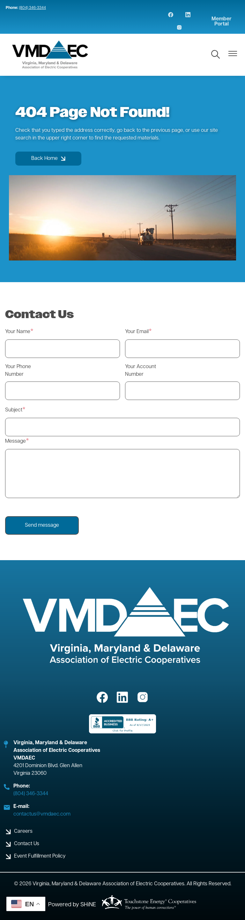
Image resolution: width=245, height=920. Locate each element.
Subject (13, 410)
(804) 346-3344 (32, 8)
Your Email (137, 331)
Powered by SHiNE (72, 905)
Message (15, 441)
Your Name (17, 331)
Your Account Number (140, 370)
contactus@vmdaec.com (42, 814)
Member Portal (222, 22)
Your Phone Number (18, 370)
